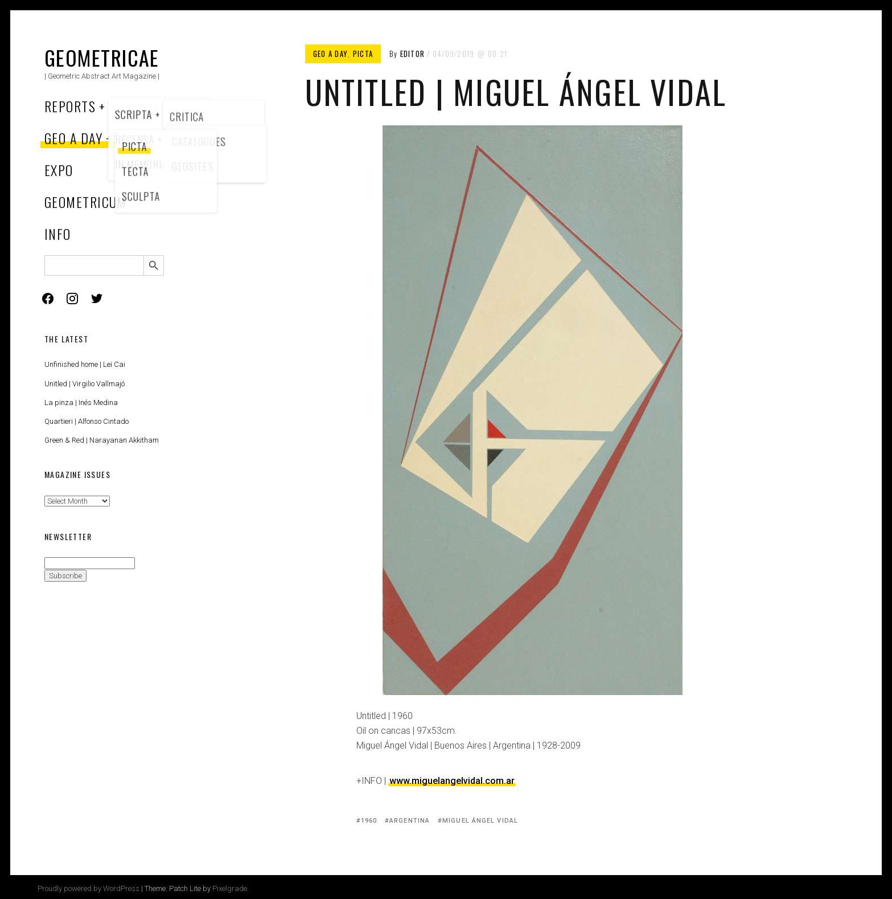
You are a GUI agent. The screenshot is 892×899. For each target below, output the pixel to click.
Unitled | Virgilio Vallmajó (84, 383)
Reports (70, 106)
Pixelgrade (229, 888)
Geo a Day (73, 138)
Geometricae (101, 57)
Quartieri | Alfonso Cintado (86, 421)
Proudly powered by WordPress (88, 888)
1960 (369, 820)
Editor (412, 53)
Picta (363, 53)
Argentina (409, 820)
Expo (58, 170)
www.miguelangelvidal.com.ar (452, 780)
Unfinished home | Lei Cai (84, 364)
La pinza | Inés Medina (81, 402)
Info (57, 233)
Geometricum (85, 201)
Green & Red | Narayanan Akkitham (101, 440)
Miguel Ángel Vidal (480, 820)
